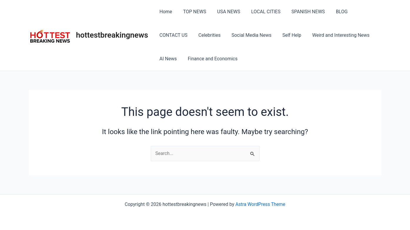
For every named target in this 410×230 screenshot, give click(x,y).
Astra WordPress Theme (260, 204)
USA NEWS (224, 11)
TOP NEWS (192, 11)
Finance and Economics (183, 58)
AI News (343, 35)
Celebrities (170, 35)
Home (165, 11)
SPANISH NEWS (301, 11)
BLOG (333, 11)
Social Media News (210, 35)
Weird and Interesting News (296, 35)
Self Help (249, 35)
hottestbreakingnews (112, 35)
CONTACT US (362, 11)
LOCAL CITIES (260, 11)
